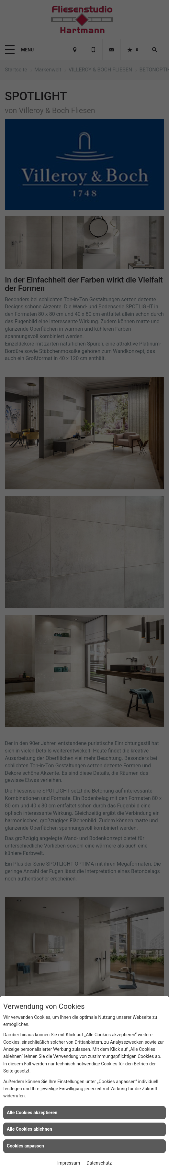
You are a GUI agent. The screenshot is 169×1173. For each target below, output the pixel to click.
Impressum (68, 1163)
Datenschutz (99, 1163)
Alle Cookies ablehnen (29, 1129)
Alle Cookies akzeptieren (32, 1112)
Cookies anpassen (25, 1145)
